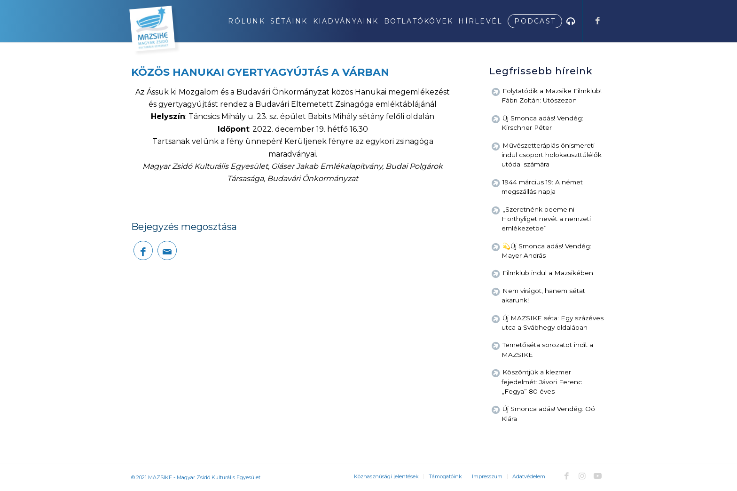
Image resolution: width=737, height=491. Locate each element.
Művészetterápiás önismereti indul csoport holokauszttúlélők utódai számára (552, 155)
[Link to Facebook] (597, 21)
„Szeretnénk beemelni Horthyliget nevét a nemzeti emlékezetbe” (546, 219)
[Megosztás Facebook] (143, 250)
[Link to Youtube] (597, 476)
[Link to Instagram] (582, 476)
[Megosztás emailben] (167, 250)
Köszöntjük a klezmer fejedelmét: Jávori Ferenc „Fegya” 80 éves (542, 381)
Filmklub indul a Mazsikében (547, 273)
